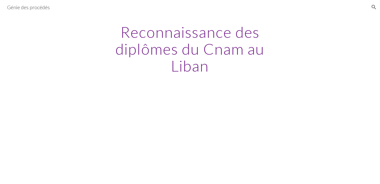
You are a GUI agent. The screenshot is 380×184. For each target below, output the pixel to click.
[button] (374, 7)
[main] (190, 48)
